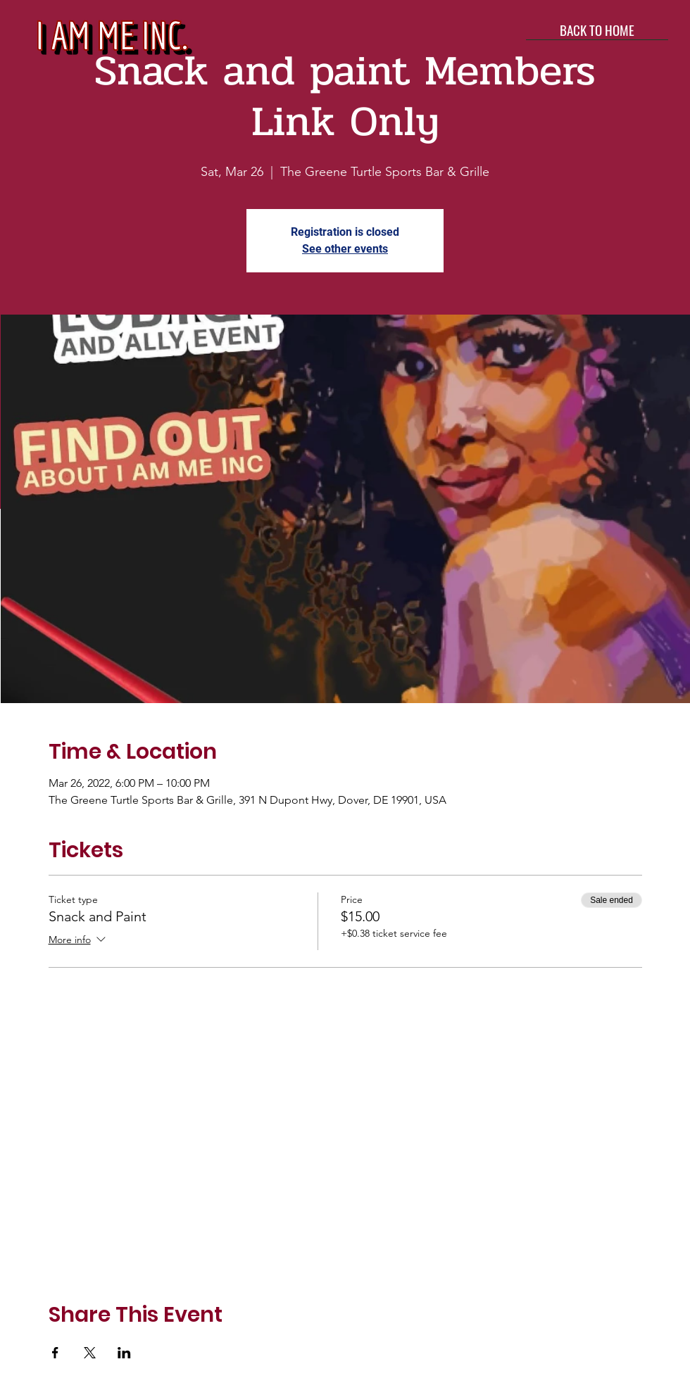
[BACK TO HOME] (597, 29)
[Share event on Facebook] (55, 1352)
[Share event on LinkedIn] (124, 1352)
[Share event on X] (89, 1352)
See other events (345, 248)
